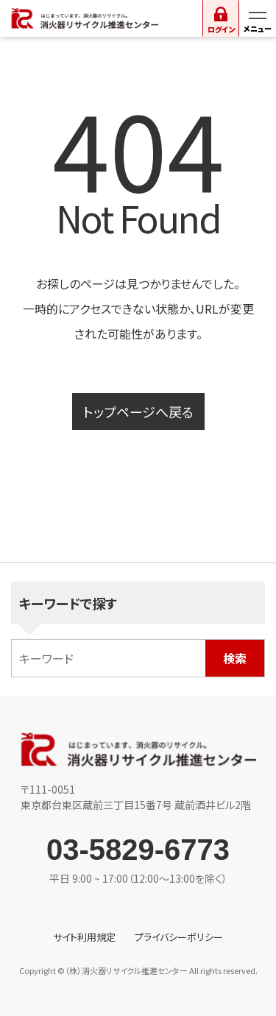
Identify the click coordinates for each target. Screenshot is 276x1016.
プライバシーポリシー (179, 937)
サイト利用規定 (84, 937)
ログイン (221, 29)
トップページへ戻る (138, 411)
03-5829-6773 (138, 849)
